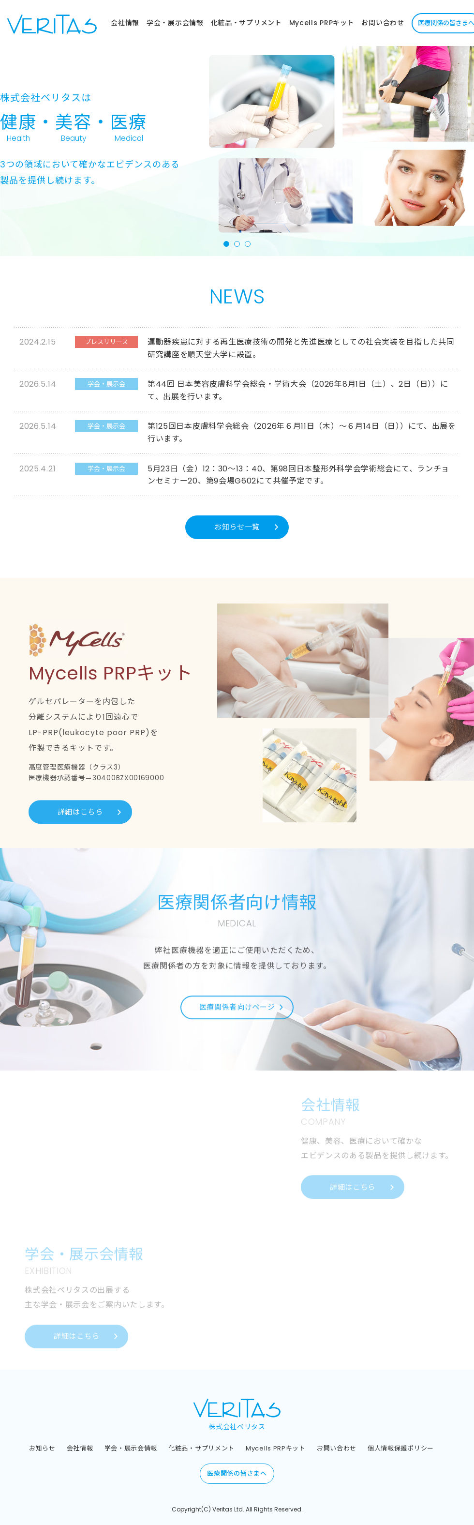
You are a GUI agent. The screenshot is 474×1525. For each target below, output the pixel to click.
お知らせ (42, 1448)
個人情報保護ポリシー (401, 1448)
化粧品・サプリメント (246, 23)
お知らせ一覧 (237, 527)
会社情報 (125, 23)
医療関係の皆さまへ (237, 1474)
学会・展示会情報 (175, 23)
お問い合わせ (382, 23)
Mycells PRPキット (322, 23)
